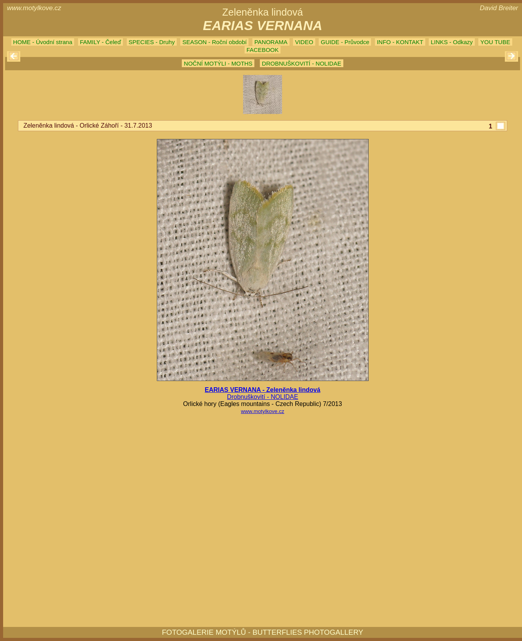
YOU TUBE (495, 42)
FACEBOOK (263, 49)
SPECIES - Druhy (152, 42)
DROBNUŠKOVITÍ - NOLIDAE (301, 63)
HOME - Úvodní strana (43, 42)
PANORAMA (271, 42)
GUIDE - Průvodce (345, 42)
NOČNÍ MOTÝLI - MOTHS (218, 63)
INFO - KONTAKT (400, 42)
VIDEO (304, 42)
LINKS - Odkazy (452, 42)
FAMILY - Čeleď (100, 42)
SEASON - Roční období (214, 42)
